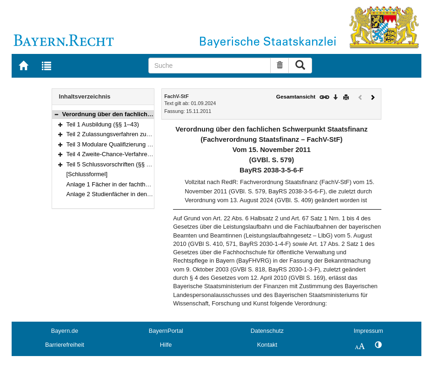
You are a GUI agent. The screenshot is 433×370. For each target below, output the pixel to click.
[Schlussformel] (87, 174)
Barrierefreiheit (64, 344)
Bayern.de (64, 330)
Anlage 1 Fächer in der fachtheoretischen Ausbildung (137, 184)
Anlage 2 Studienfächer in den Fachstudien (124, 194)
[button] (56, 114)
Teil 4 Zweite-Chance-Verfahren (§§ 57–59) (124, 154)
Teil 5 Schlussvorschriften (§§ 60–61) (116, 164)
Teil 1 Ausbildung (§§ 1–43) (103, 124)
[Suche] (209, 65)
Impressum (368, 330)
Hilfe (166, 344)
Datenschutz (267, 330)
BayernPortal (166, 330)
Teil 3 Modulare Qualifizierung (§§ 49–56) (122, 144)
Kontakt (267, 344)
